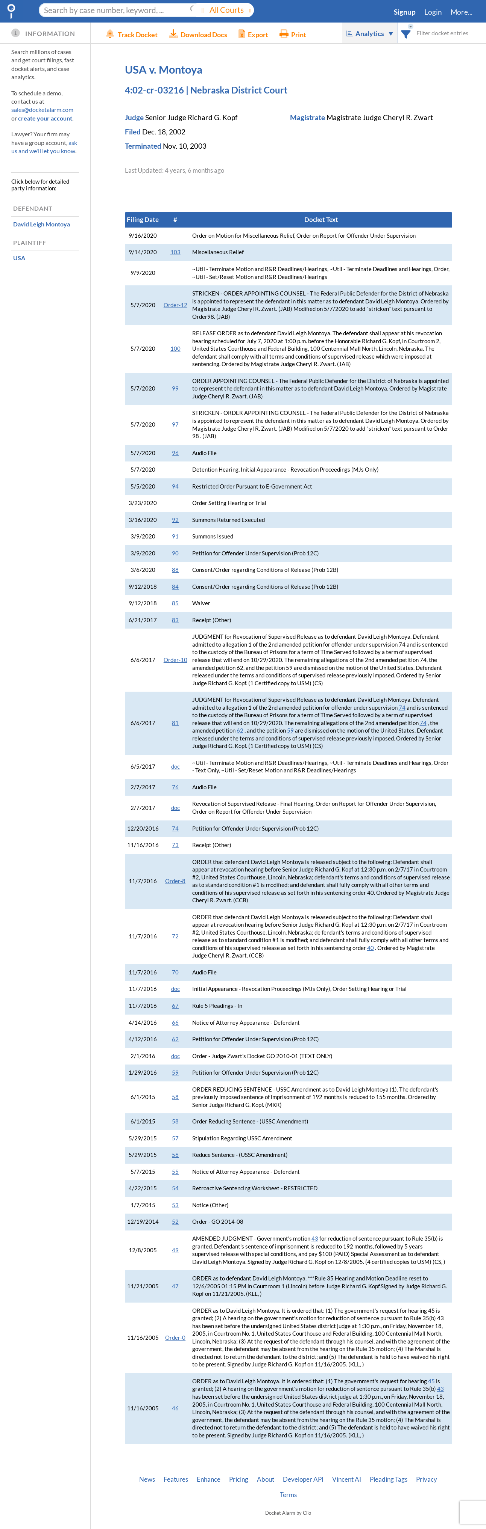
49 (175, 1250)
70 (175, 972)
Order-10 (175, 660)
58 (175, 1097)
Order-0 (175, 1337)
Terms (288, 1495)
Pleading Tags (388, 1479)
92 (175, 520)
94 (175, 486)
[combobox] (406, 33)
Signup (405, 12)
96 (175, 453)
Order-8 (175, 881)
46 (175, 1408)
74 (402, 707)
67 (175, 1006)
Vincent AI (346, 1479)
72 (175, 936)
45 (431, 1381)
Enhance (208, 1479)
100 (175, 348)
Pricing (238, 1479)
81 (175, 723)
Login (433, 12)
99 (175, 388)
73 (175, 845)
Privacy (426, 1479)
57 (175, 1138)
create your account (45, 118)
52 (175, 1221)
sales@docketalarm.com (42, 109)
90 (175, 553)
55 (175, 1172)
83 (175, 620)
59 (290, 730)
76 (175, 787)
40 (370, 948)
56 (175, 1155)
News (147, 1479)
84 (175, 587)
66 (175, 1022)
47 (175, 1286)
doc (175, 766)
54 (175, 1188)
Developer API (303, 1479)
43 (314, 1238)
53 (175, 1205)
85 (175, 603)
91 (175, 536)
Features (176, 1479)
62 (240, 730)
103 (175, 252)
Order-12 (175, 305)
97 (175, 424)
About (265, 1479)
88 (175, 570)
